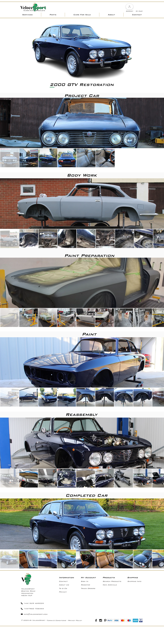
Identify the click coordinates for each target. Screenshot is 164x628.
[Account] (129, 6)
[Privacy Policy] (75, 620)
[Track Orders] (88, 588)
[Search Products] (112, 581)
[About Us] (64, 584)
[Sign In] (84, 581)
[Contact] (63, 581)
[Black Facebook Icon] (96, 620)
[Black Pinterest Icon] (105, 620)
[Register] (85, 584)
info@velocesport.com (35, 614)
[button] (27, 15)
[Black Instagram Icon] (100, 620)
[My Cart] (139, 11)
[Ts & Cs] (63, 588)
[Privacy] (63, 591)
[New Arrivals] (110, 584)
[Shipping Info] (134, 581)
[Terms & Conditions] (56, 620)
